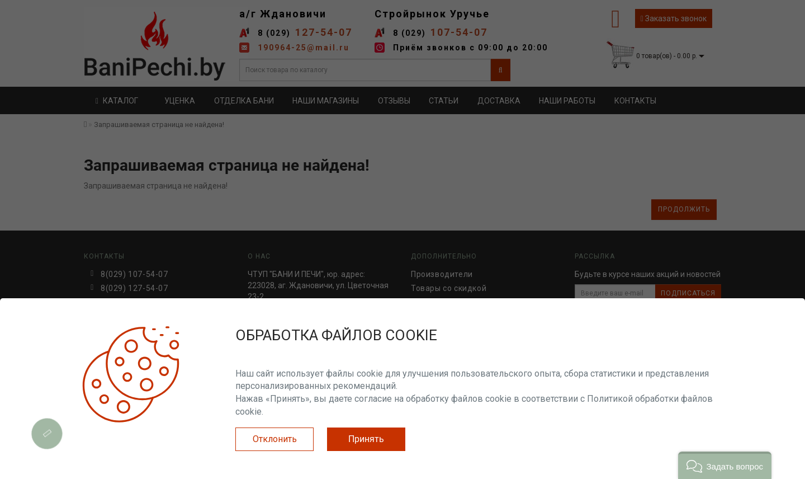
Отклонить (275, 439)
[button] (724, 465)
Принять (366, 439)
